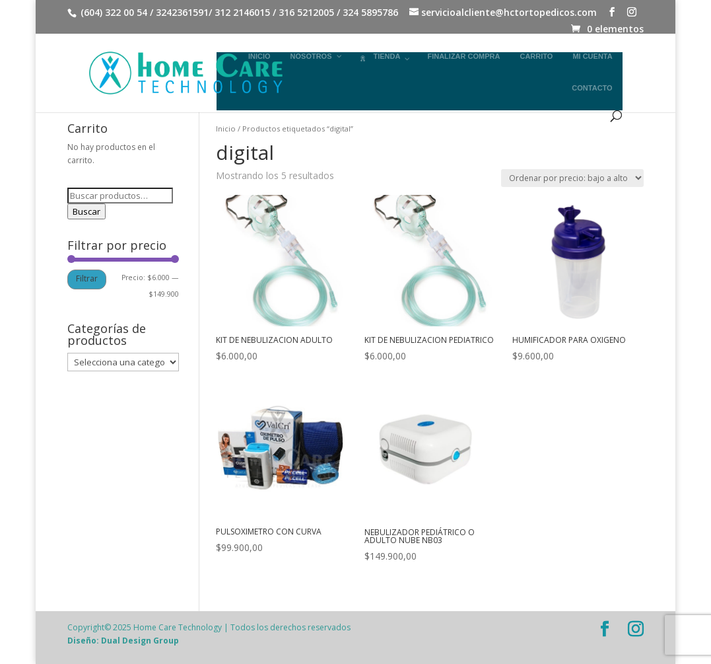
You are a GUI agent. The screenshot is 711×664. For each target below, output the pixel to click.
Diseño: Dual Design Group (123, 640)
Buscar (86, 211)
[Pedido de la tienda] (572, 178)
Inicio (226, 128)
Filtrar (87, 278)
